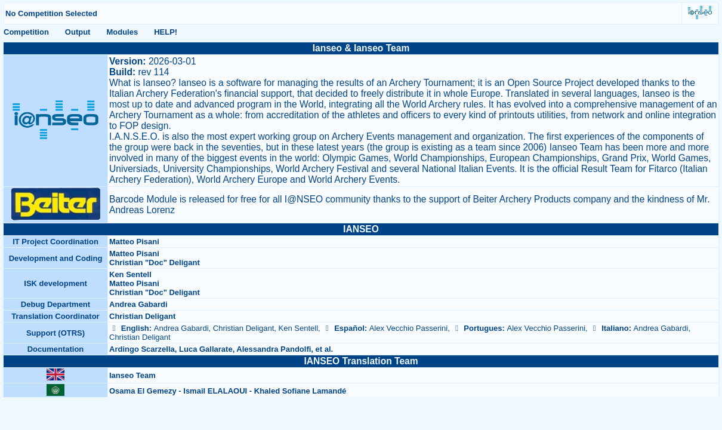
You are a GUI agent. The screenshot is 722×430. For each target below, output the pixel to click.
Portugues (477, 328)
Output (78, 31)
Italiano (609, 328)
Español (343, 328)
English (129, 328)
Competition (26, 31)
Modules (122, 31)
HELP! (165, 31)
